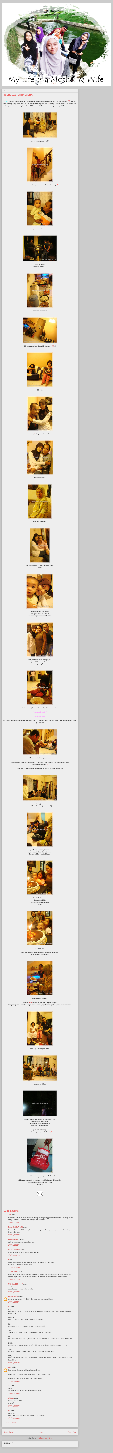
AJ (53, 346)
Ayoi (30, 1002)
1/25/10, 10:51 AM (14, 1292)
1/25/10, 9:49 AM (13, 1223)
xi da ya (11, 1398)
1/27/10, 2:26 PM (14, 1418)
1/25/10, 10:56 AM (14, 1302)
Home (40, 1432)
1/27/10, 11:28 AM (14, 1406)
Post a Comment (11, 1422)
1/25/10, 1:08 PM (14, 1381)
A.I (9, 1306)
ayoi (9, 1367)
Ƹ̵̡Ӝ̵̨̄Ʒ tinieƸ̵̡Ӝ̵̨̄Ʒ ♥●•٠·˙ (15, 1284)
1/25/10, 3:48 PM (14, 1394)
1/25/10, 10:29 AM (14, 1267)
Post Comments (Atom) (44, 1438)
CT (69, 101)
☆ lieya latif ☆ (13, 1272)
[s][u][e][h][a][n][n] (15, 1249)
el (9, 1259)
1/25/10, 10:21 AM (14, 1235)
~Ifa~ (10, 1215)
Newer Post (8, 1432)
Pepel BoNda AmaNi (15, 1227)
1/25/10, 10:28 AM (14, 1255)
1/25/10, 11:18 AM (14, 1363)
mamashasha (13, 1296)
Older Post (72, 1432)
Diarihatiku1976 (13, 1239)
